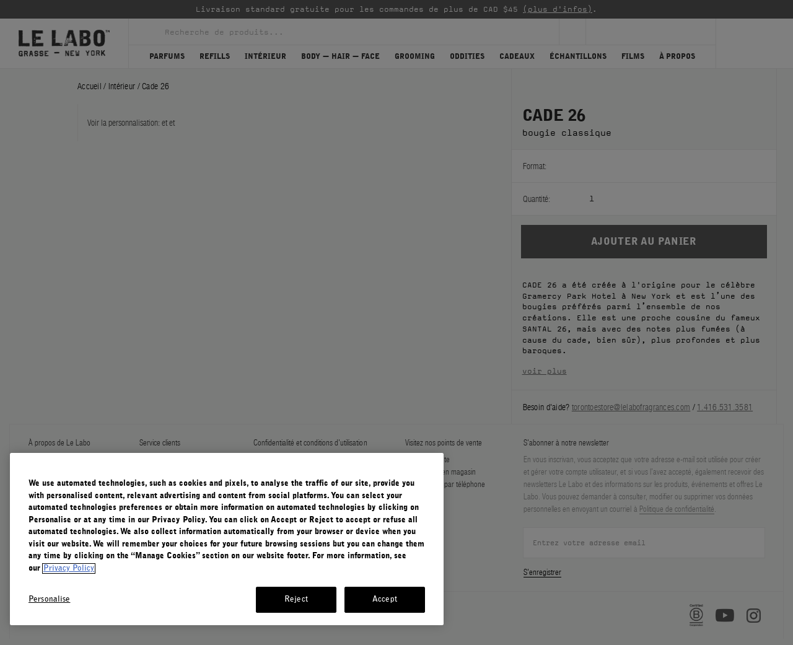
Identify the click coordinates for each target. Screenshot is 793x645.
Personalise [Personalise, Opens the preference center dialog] (49, 599)
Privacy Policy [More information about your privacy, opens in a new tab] (68, 568)
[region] (227, 539)
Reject (296, 599)
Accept (384, 599)
